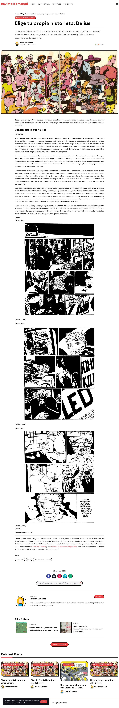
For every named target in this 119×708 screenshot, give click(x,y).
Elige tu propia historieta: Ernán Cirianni (13, 681)
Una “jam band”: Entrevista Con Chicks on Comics (73, 686)
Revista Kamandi (14, 4)
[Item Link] (14, 668)
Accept (43, 701)
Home (17, 14)
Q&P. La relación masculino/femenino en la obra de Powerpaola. (87, 629)
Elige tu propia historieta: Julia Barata (102, 681)
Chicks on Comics (38, 547)
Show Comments (59, 644)
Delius (29, 559)
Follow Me (99, 596)
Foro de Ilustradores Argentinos (64, 547)
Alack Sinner (20, 559)
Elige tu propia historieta (30, 14)
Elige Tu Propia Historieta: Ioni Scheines (43, 681)
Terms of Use (23, 703)
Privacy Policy (11, 703)
